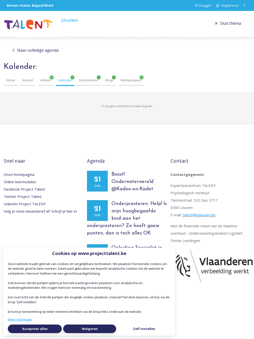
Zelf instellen (144, 329)
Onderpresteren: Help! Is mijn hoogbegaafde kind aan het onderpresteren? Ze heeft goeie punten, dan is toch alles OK (127, 218)
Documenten (88, 80)
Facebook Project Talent (24, 189)
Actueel (27, 80)
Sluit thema (228, 23)
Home (10, 80)
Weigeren (90, 329)
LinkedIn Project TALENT (25, 203)
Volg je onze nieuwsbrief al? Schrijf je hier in (40, 211)
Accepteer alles (35, 329)
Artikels (45, 80)
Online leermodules (20, 181)
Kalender (65, 80)
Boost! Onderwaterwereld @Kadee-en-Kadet (133, 182)
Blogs (109, 80)
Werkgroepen (131, 80)
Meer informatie (20, 319)
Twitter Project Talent (23, 196)
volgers (69, 20)
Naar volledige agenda (35, 50)
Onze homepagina (19, 174)
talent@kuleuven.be (199, 214)
